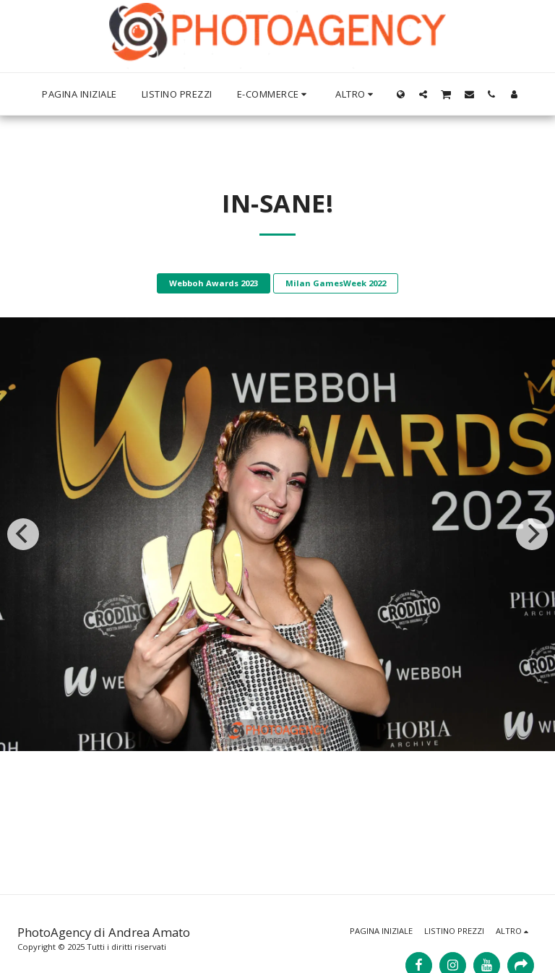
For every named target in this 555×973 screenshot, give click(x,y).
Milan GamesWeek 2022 (335, 283)
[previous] (23, 534)
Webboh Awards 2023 (213, 283)
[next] (532, 534)
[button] (423, 94)
